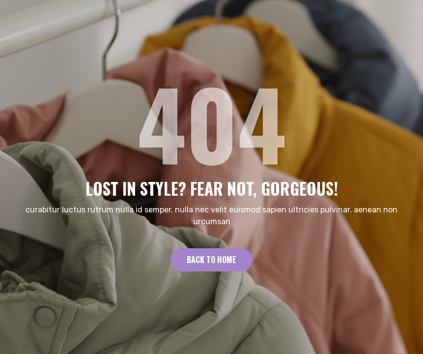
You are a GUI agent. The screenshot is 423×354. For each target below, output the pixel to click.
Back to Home (211, 260)
